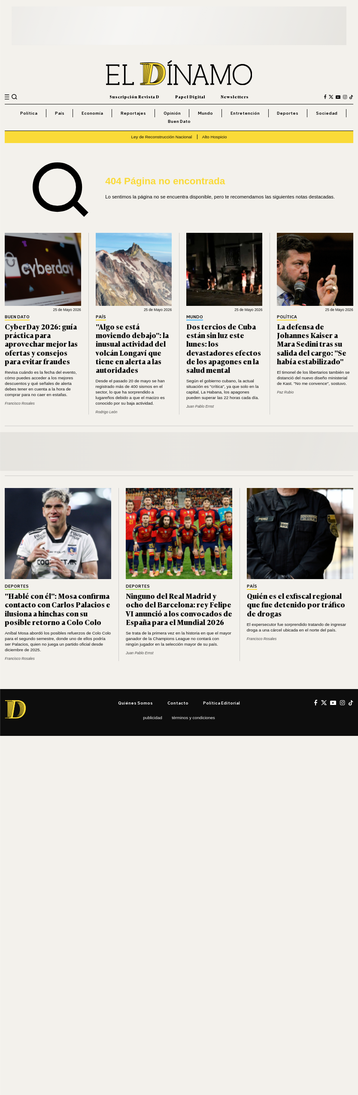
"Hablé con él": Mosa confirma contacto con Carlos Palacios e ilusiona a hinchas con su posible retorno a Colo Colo (57, 608)
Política (28, 113)
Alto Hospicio (214, 136)
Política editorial (221, 702)
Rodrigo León (107, 412)
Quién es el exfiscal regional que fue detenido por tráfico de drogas (296, 604)
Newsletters (235, 97)
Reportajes (133, 113)
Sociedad (326, 113)
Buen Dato (179, 121)
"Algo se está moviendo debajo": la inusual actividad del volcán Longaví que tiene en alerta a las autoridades (132, 348)
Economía (92, 113)
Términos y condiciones (193, 717)
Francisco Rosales (19, 403)
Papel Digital (190, 97)
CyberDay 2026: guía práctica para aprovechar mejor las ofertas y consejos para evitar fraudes (41, 343)
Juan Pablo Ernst (200, 406)
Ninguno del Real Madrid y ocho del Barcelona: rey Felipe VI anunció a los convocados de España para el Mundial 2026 (179, 608)
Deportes (287, 113)
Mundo (205, 113)
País (59, 113)
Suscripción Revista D (134, 97)
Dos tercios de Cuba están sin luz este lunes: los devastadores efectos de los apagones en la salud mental (223, 348)
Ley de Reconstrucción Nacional (161, 136)
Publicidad (152, 717)
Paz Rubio (285, 392)
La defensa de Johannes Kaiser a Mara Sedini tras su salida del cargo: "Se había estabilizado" (311, 343)
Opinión (172, 113)
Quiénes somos (135, 702)
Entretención (245, 113)
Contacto (177, 702)
